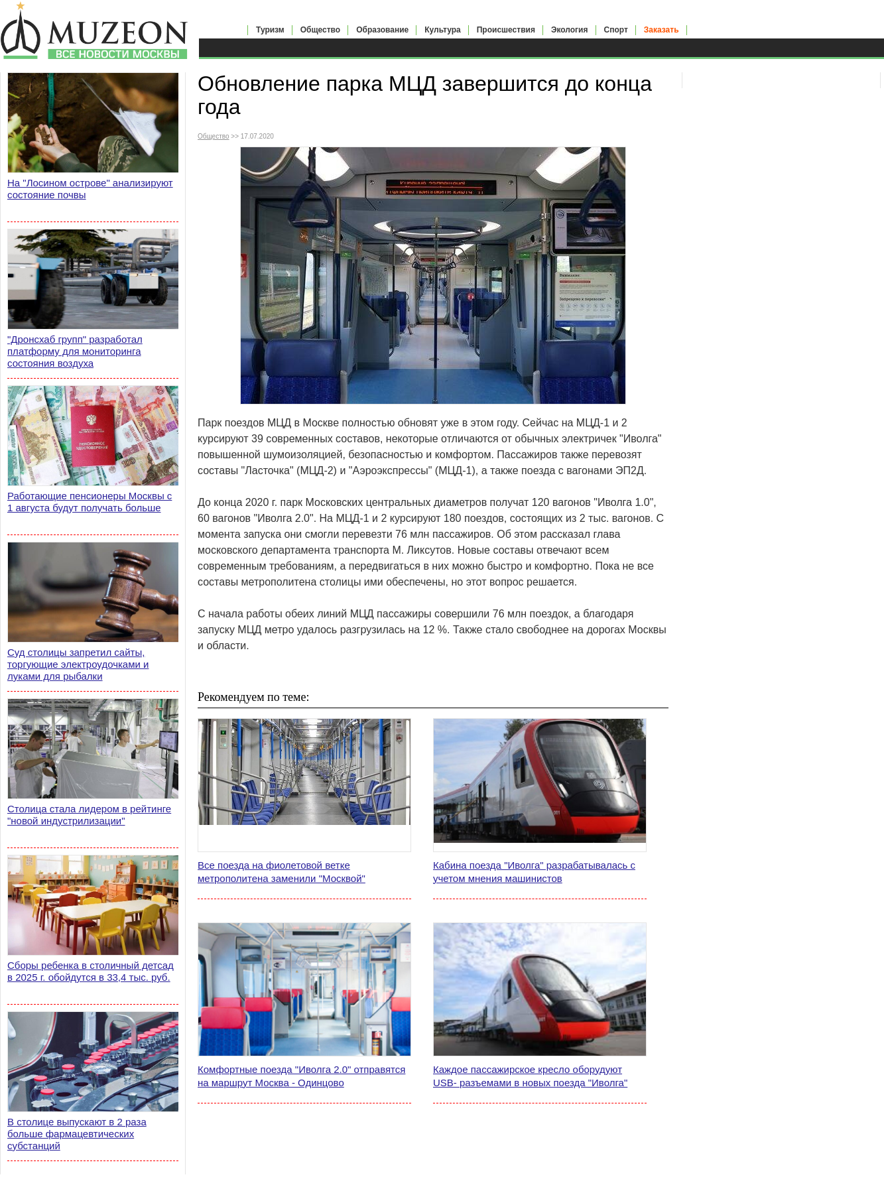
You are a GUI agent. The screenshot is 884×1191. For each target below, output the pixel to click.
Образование (382, 29)
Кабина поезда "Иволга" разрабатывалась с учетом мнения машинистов (534, 871)
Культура (442, 29)
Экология (569, 29)
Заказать (661, 29)
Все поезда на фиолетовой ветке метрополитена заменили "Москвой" (281, 871)
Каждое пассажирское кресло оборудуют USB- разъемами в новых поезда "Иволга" (530, 1076)
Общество (320, 29)
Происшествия (506, 29)
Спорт (616, 29)
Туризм (270, 29)
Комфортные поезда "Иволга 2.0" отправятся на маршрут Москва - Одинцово (301, 1076)
